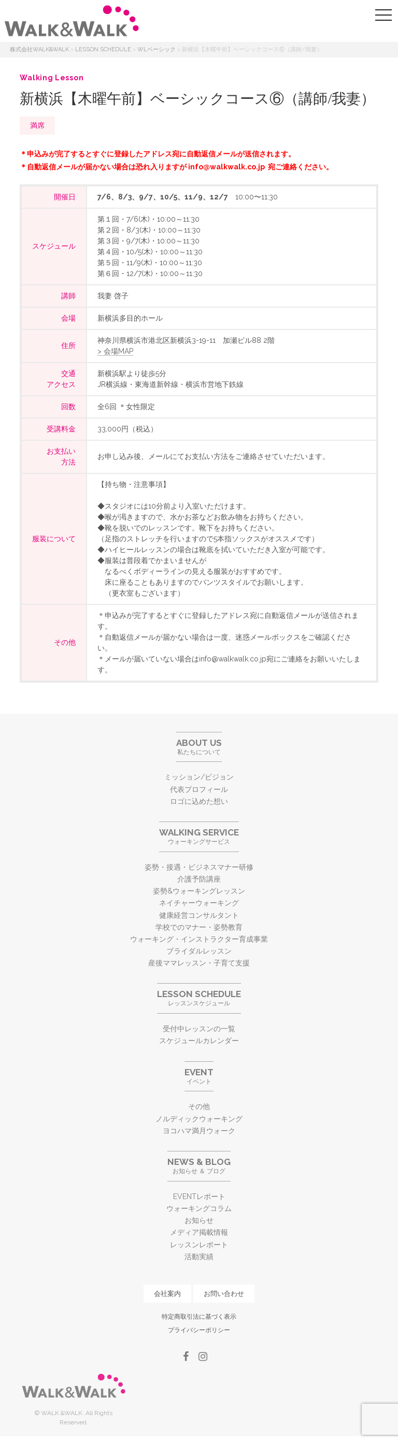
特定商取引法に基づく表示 (199, 1316)
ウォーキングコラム (199, 1208)
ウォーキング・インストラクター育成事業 (199, 939)
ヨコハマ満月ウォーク (199, 1131)
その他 (199, 1106)
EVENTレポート (199, 1196)
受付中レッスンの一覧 (199, 1029)
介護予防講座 (199, 879)
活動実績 (199, 1256)
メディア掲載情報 (199, 1232)
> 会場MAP (115, 351)
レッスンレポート (199, 1245)
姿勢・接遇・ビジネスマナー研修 (199, 867)
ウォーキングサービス (199, 836)
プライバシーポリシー (199, 1330)
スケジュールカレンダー (199, 1040)
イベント (199, 1076)
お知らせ (199, 1220)
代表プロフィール (199, 789)
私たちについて (199, 747)
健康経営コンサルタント (199, 915)
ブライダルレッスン (199, 951)
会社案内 (167, 1293)
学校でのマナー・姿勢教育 (199, 927)
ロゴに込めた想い (199, 801)
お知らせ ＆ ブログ (199, 1166)
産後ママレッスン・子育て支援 (199, 963)
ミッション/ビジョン (199, 777)
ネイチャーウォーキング (199, 903)
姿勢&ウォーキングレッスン (199, 891)
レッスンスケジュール (199, 998)
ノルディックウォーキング (199, 1119)
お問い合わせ (224, 1293)
